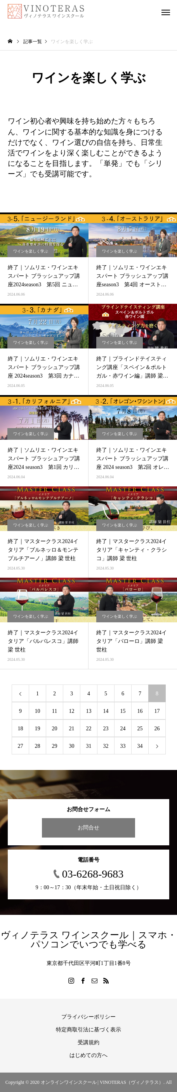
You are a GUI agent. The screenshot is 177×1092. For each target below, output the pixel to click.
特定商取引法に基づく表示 (88, 1030)
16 (140, 711)
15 (123, 711)
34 (140, 746)
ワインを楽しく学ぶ (30, 251)
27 (20, 746)
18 (20, 728)
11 (54, 711)
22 (89, 728)
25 (140, 728)
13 (89, 711)
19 (37, 728)
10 (37, 711)
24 (123, 728)
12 (72, 711)
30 (72, 746)
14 (106, 711)
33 (123, 746)
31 (89, 746)
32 (106, 746)
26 (157, 728)
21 (72, 728)
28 (37, 746)
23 (106, 728)
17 (157, 711)
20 (54, 728)
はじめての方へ (88, 1055)
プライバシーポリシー (88, 1017)
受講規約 (88, 1042)
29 (54, 746)
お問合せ (88, 828)
